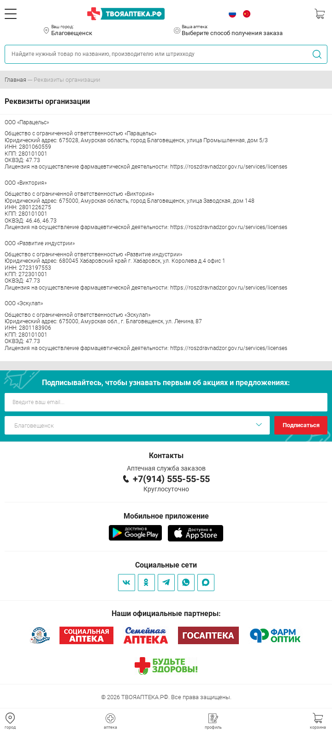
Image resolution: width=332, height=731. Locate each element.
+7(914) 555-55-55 (171, 478)
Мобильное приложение (166, 516)
